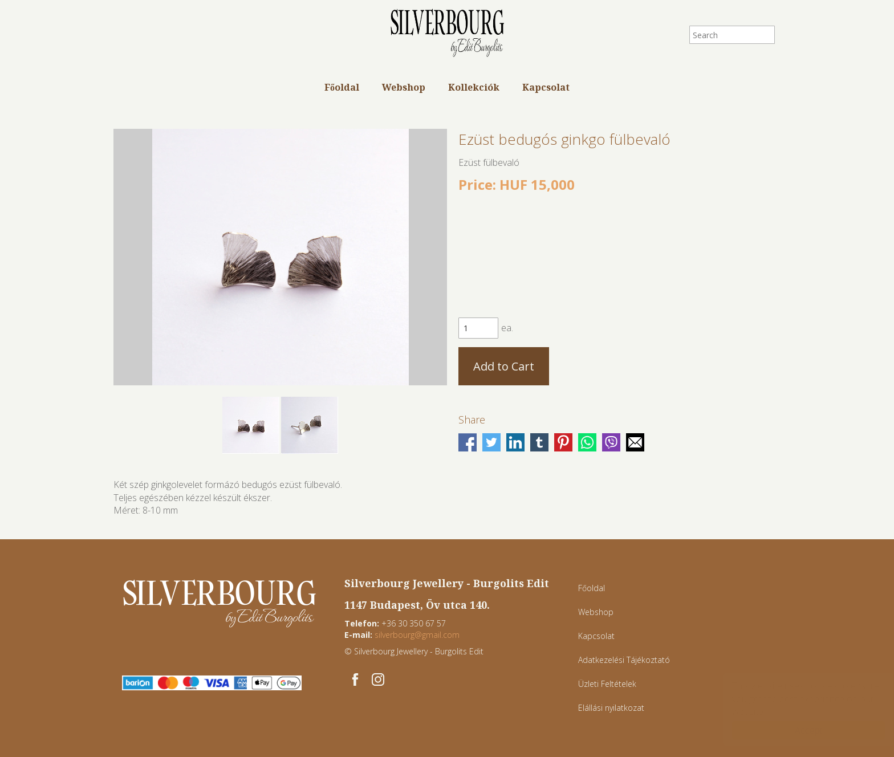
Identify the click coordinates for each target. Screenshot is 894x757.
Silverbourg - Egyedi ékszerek (447, 34)
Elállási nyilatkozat (611, 707)
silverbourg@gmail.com (417, 634)
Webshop (403, 87)
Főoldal (341, 87)
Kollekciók (473, 87)
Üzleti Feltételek (607, 683)
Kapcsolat (546, 87)
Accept (797, 730)
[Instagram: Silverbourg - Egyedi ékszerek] (378, 679)
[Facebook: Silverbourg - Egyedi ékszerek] (355, 679)
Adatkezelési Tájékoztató (624, 659)
